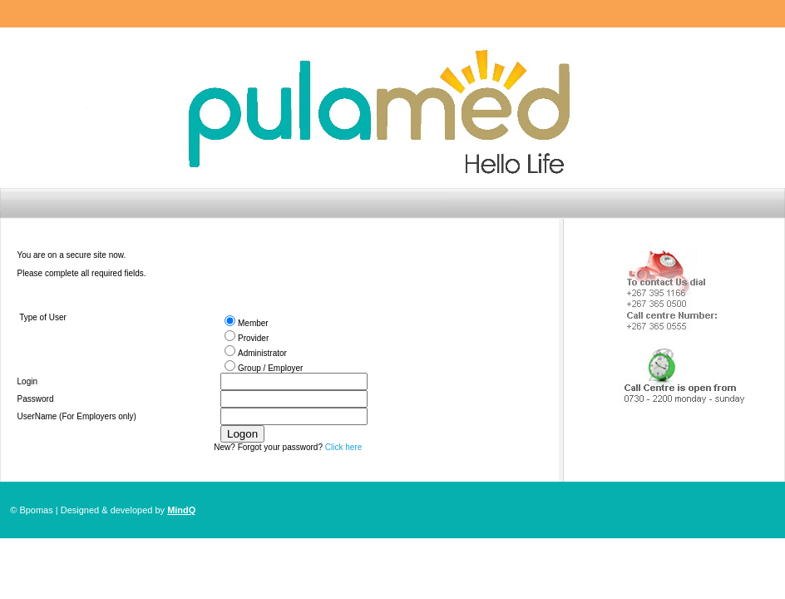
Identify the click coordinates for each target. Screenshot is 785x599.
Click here (343, 447)
